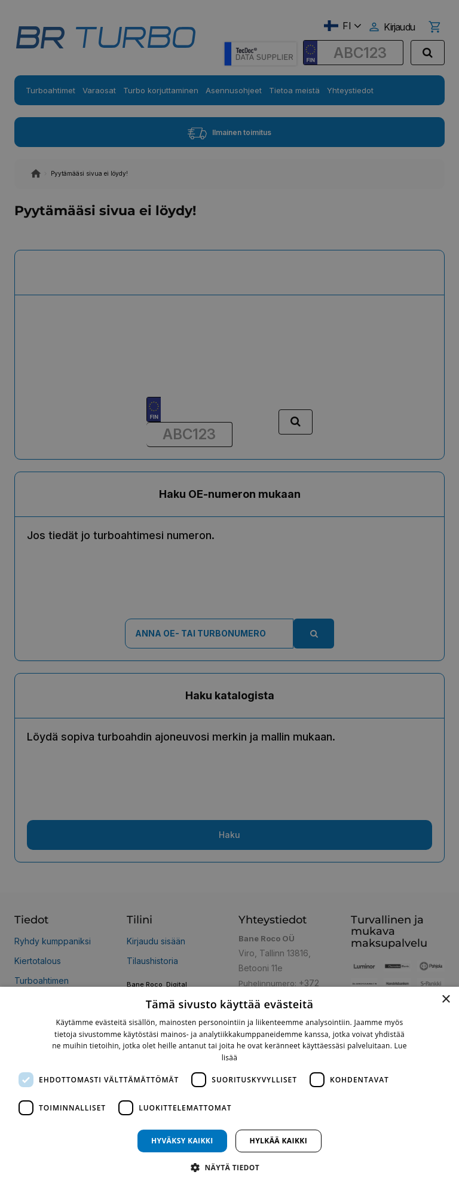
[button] (229, 1167)
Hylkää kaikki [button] (278, 1141)
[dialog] (229, 1087)
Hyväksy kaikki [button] (182, 1141)
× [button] (445, 999)
